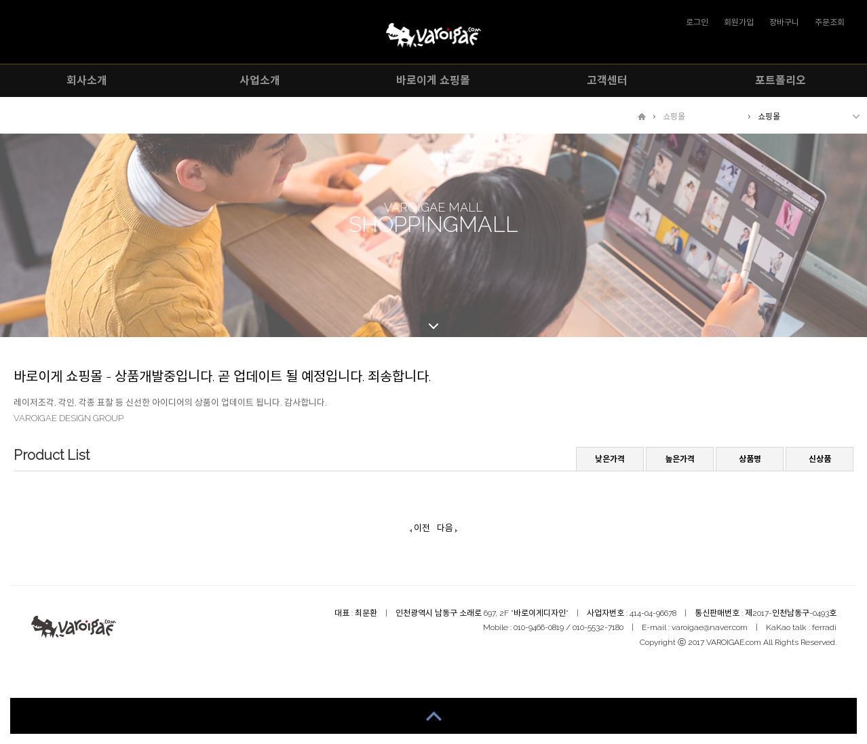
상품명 (750, 459)
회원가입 (739, 22)
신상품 (820, 459)
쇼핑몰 (674, 116)
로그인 (697, 22)
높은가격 (680, 459)
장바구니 (784, 22)
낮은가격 (610, 459)
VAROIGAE (433, 35)
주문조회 (830, 22)
